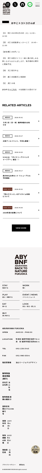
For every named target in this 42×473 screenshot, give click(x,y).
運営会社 (22, 465)
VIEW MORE (21, 228)
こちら (14, 89)
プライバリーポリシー (9, 465)
